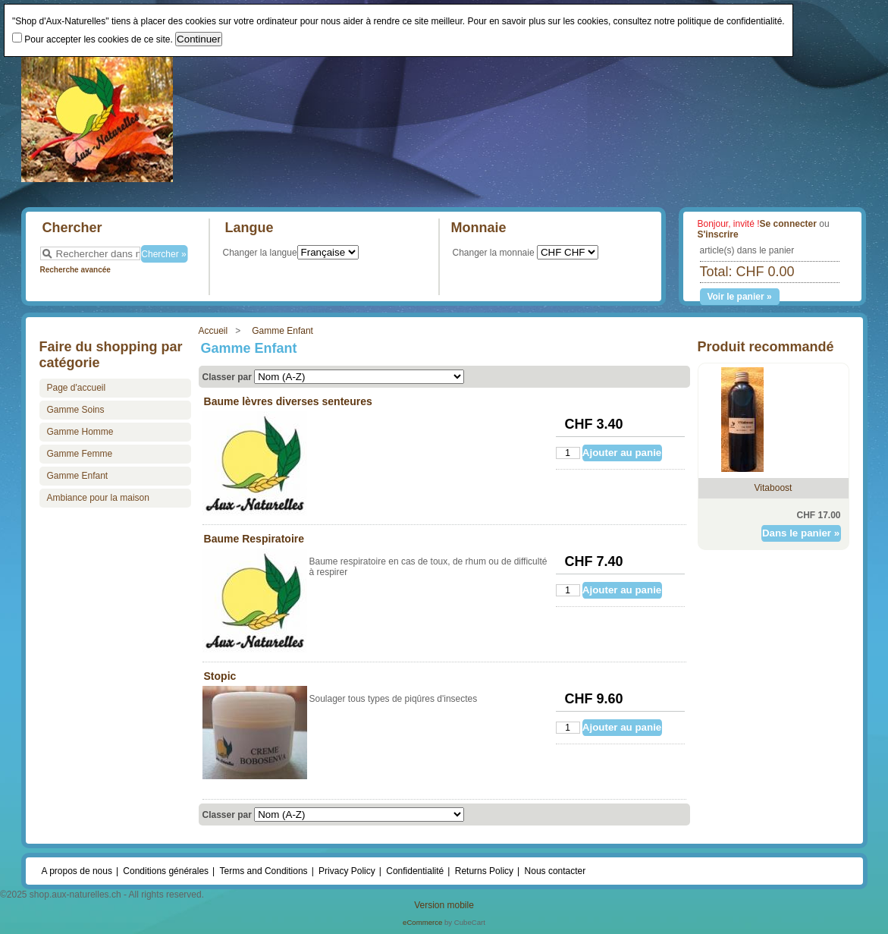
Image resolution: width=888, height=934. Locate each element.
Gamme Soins (76, 409)
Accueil (213, 330)
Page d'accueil (76, 387)
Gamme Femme (80, 453)
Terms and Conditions (264, 871)
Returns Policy (484, 871)
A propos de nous (77, 871)
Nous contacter (555, 871)
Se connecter (788, 224)
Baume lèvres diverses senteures (288, 401)
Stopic (220, 676)
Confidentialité (415, 871)
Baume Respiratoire (254, 539)
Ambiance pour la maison (98, 497)
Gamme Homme (80, 431)
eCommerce (422, 922)
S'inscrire (718, 234)
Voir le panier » (739, 296)
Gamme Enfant (282, 330)
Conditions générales (166, 871)
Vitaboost (773, 488)
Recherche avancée (75, 270)
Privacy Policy (346, 871)
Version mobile (444, 905)
